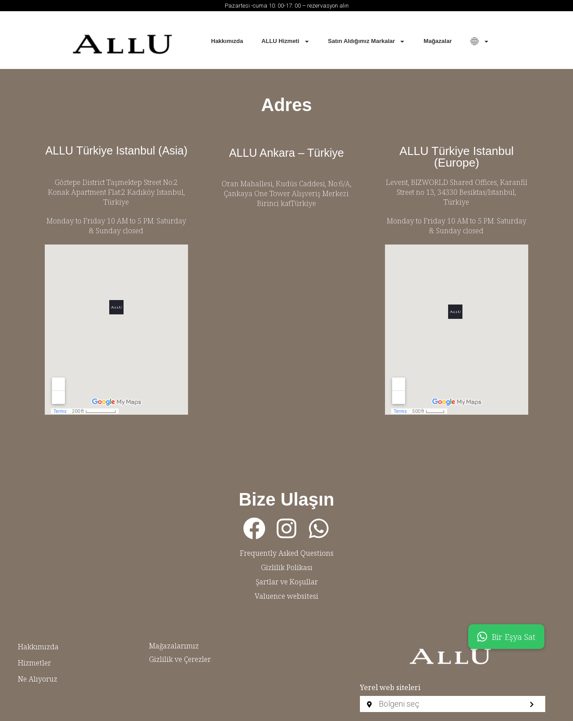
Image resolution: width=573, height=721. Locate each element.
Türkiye (116, 202)
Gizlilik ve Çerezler (180, 659)
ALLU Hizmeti (285, 41)
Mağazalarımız (174, 646)
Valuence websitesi (286, 596)
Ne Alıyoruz (37, 679)
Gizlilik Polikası (286, 567)
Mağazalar (437, 41)
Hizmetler (34, 663)
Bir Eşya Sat (506, 636)
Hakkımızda (227, 41)
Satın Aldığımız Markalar (367, 41)
